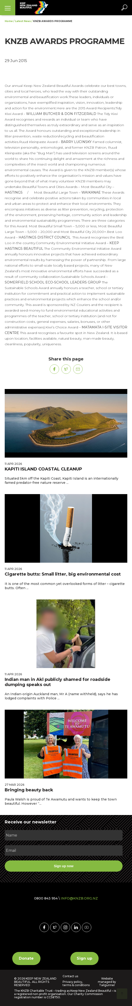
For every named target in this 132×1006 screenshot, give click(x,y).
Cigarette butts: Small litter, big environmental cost (63, 574)
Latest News (23, 21)
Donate (26, 958)
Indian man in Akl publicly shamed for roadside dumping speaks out (57, 682)
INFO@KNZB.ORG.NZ (79, 898)
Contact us (70, 976)
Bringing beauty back (29, 790)
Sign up (84, 958)
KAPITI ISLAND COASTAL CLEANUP (43, 469)
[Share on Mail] (78, 369)
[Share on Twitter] (66, 369)
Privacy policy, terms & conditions (76, 983)
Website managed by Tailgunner (107, 982)
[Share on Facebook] (54, 369)
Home (9, 21)
